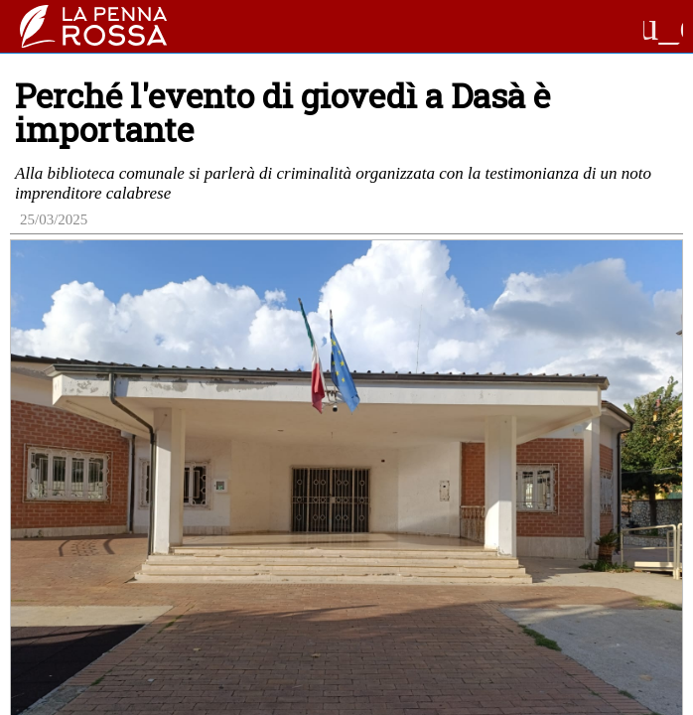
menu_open (663, 27)
